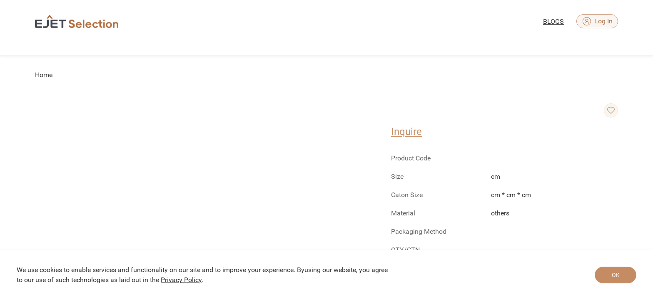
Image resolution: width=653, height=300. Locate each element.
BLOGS (553, 21)
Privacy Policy (181, 280)
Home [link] (43, 75)
